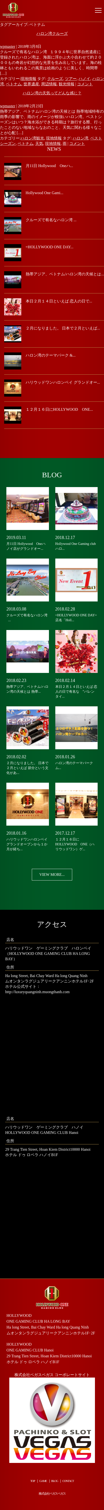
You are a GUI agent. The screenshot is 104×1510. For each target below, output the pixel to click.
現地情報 (28, 79)
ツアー (71, 79)
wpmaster (7, 46)
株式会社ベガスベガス (52, 1493)
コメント (85, 84)
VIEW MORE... (52, 874)
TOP (32, 1481)
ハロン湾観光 (32, 138)
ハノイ (84, 79)
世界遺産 (31, 84)
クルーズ (55, 79)
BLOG (54, 1481)
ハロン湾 (80, 138)
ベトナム (14, 84)
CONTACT (68, 1481)
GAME (42, 1481)
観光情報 (66, 84)
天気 (39, 143)
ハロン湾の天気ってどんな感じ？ (52, 93)
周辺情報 (49, 84)
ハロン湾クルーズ (52, 33)
